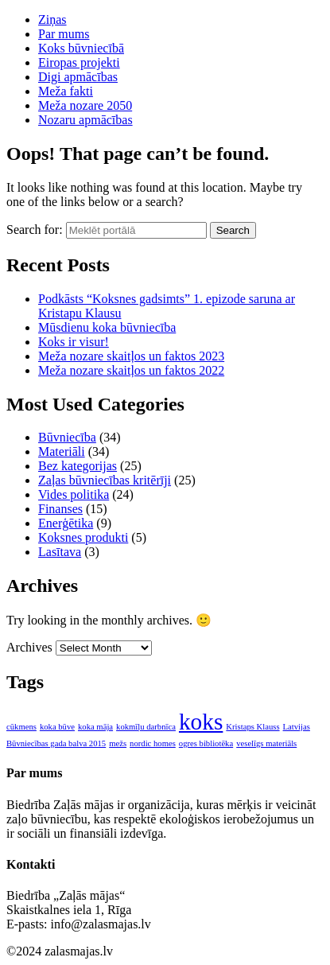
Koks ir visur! (73, 341)
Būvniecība (67, 437)
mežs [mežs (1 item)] (117, 743)
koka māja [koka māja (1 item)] (95, 726)
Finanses (60, 509)
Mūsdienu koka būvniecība (107, 327)
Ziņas (52, 19)
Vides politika (73, 494)
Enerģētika (65, 523)
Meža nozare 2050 (85, 105)
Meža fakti (65, 91)
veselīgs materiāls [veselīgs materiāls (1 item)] (266, 743)
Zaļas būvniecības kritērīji (104, 480)
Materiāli (61, 451)
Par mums (63, 34)
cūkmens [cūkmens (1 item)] (21, 726)
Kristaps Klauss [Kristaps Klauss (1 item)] (252, 726)
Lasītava (59, 551)
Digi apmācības (78, 77)
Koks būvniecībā (81, 48)
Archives (29, 647)
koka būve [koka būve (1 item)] (57, 726)
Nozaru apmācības (85, 119)
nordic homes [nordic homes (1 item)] (153, 743)
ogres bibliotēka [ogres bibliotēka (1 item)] (206, 743)
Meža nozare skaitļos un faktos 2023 (131, 356)
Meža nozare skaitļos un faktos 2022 (131, 370)
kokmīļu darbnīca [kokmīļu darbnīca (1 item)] (146, 726)
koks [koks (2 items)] (201, 721)
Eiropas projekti (79, 62)
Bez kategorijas (77, 466)
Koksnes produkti (83, 537)
